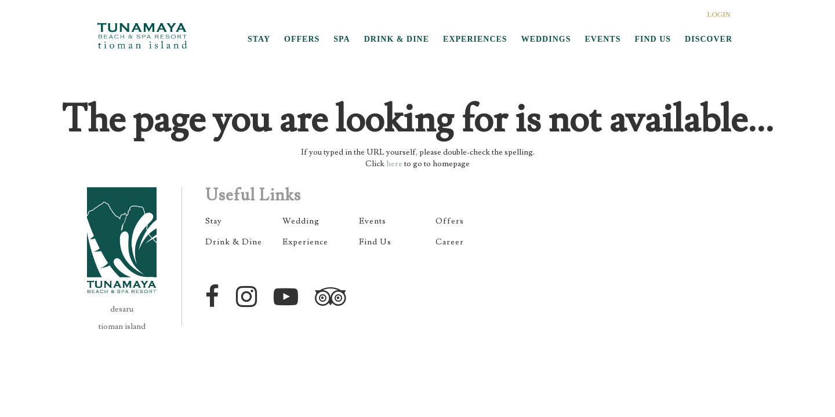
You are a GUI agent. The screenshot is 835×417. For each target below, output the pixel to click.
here (394, 164)
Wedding (301, 221)
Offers (449, 221)
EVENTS (602, 39)
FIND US (652, 39)
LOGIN (719, 14)
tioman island (122, 326)
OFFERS (302, 39)
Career (449, 242)
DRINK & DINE (396, 39)
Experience (305, 242)
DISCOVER (708, 39)
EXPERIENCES (475, 39)
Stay (213, 221)
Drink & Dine (233, 242)
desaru (121, 309)
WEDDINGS (546, 39)
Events (372, 221)
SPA (341, 39)
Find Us (375, 242)
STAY (259, 39)
